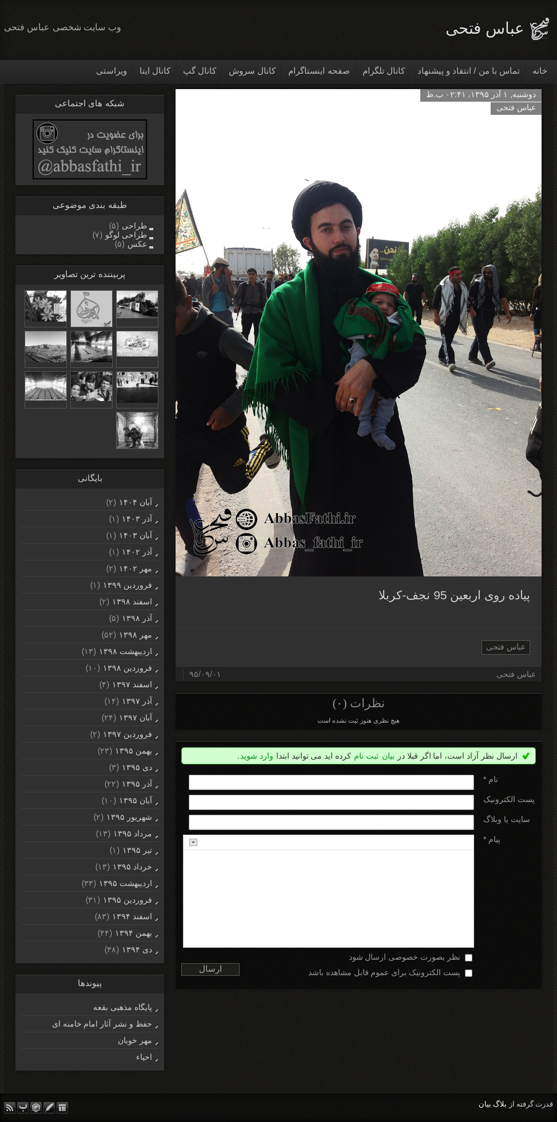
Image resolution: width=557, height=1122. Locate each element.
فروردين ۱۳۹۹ (127, 585)
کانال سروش (252, 70)
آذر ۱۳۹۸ (137, 618)
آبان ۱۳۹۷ (135, 717)
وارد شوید (256, 755)
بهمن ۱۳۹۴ (133, 932)
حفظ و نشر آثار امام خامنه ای (102, 1023)
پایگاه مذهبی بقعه (122, 1007)
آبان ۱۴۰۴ (135, 502)
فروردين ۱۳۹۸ (127, 667)
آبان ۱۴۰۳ (135, 535)
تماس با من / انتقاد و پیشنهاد (468, 70)
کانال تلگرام (384, 70)
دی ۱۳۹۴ (137, 949)
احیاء (144, 1056)
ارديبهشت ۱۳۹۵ (125, 883)
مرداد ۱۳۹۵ (132, 833)
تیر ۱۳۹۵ (137, 850)
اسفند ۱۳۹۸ (132, 601)
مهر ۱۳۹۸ (135, 634)
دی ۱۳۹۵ (137, 767)
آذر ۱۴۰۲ (137, 551)
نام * (490, 779)
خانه (539, 70)
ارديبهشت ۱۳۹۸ (125, 651)
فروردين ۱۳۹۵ (127, 899)
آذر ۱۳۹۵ (137, 783)
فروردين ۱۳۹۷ (127, 734)
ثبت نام (366, 755)
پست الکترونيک (509, 799)
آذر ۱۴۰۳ (137, 518)
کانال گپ (199, 70)
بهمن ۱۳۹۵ (133, 750)
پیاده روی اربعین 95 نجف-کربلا (454, 595)
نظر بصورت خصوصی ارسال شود (405, 956)
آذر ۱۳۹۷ (137, 701)
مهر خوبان (135, 1040)
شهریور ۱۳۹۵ (129, 817)
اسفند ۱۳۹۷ (132, 684)
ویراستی (111, 70)
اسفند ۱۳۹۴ (132, 916)
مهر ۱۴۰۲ (135, 568)
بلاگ (500, 1104)
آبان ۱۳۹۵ (135, 800)
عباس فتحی (484, 28)
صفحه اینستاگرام (318, 70)
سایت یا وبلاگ (506, 819)
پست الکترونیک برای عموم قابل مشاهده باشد (384, 972)
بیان (388, 755)
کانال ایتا (155, 70)
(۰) (339, 703)
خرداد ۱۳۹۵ (132, 866)
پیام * (491, 839)
